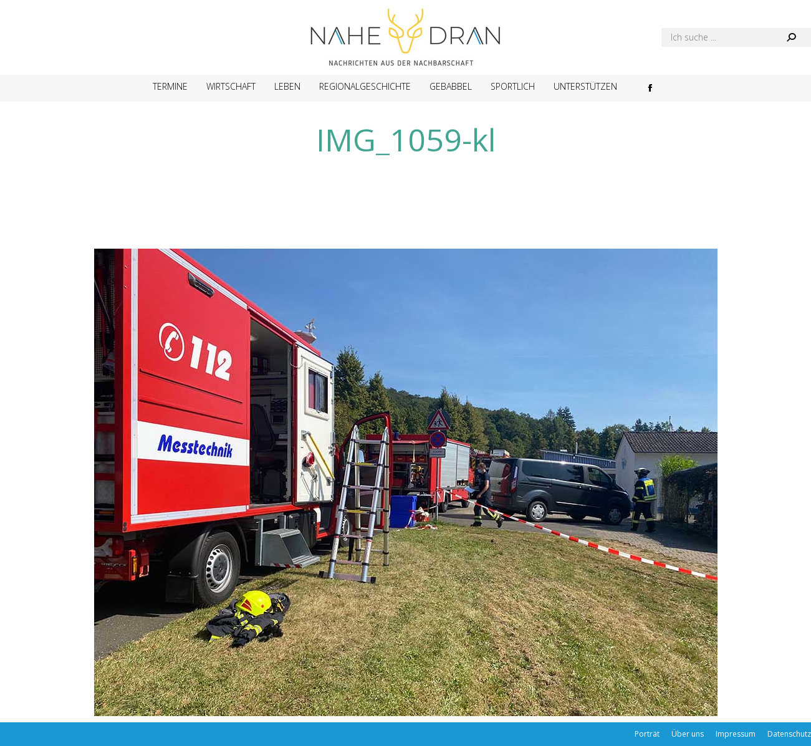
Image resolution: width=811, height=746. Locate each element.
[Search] (736, 37)
